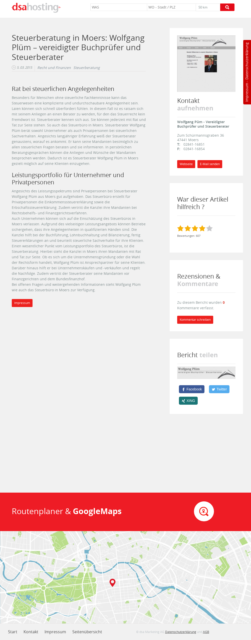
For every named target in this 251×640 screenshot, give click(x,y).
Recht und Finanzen (54, 67)
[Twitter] (219, 389)
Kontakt (31, 632)
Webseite (186, 164)
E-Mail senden (210, 164)
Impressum (246, 92)
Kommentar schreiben (195, 319)
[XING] (188, 401)
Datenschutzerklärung (246, 61)
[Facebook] (191, 389)
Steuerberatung (86, 67)
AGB (206, 632)
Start (12, 632)
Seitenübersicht (87, 632)
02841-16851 (194, 144)
